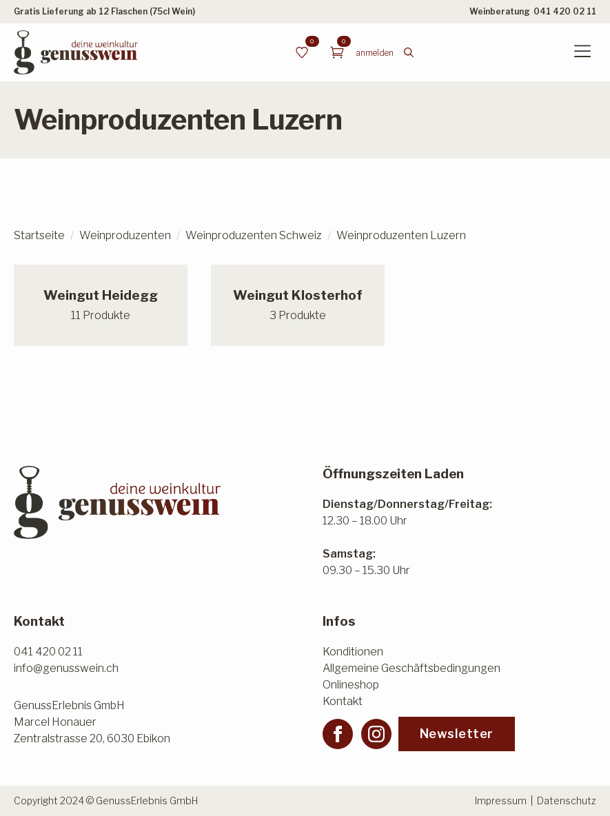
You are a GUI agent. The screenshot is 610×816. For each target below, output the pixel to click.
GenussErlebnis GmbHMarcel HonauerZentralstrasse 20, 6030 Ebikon (92, 722)
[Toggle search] (408, 52)
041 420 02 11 (564, 11)
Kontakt (343, 701)
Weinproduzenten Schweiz (253, 235)
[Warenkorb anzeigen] (337, 52)
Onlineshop (351, 684)
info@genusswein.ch (66, 668)
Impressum (501, 800)
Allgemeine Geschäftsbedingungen (411, 668)
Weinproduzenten (125, 235)
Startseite (39, 235)
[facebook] (338, 734)
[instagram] (376, 734)
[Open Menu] (582, 52)
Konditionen (353, 651)
